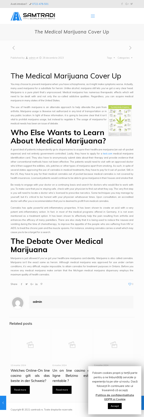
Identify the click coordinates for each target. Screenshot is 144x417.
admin (32, 57)
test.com (107, 153)
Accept (115, 406)
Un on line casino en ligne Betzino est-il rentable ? (72, 375)
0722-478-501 (40, 3)
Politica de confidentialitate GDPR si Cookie (115, 397)
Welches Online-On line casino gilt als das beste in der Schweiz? (30, 375)
